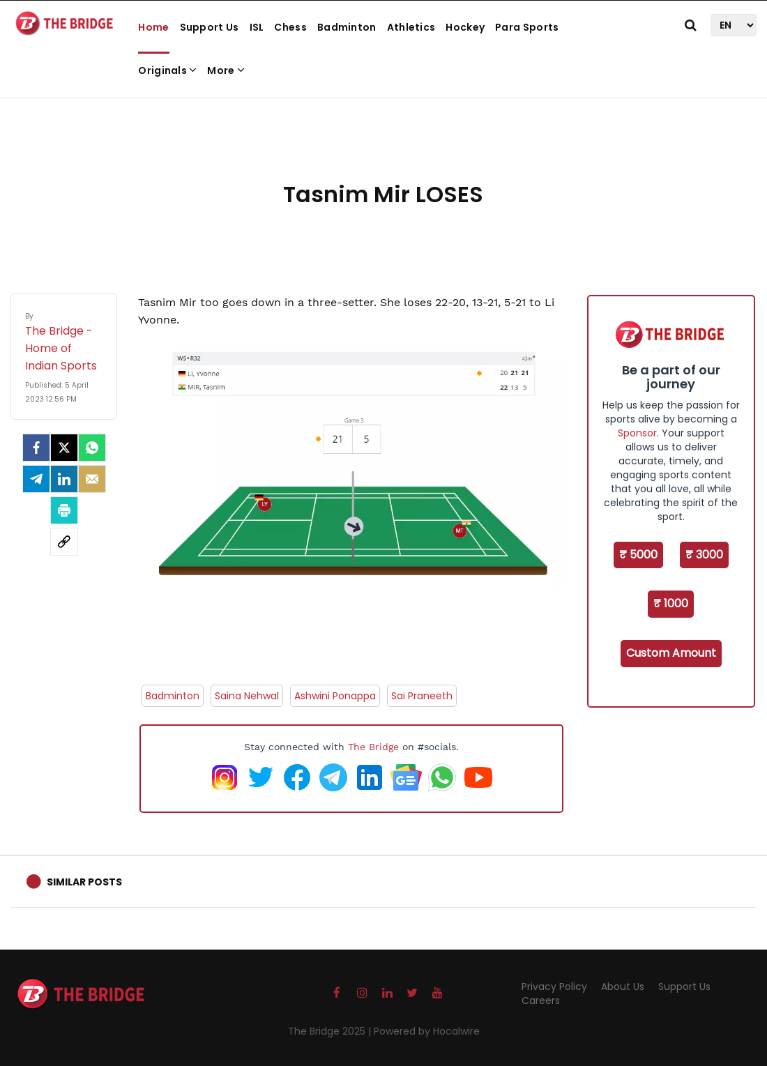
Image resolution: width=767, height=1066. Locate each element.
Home (153, 27)
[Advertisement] (383, 132)
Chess (290, 27)
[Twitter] (64, 448)
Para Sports (527, 27)
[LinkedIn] (64, 479)
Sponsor (637, 433)
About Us (622, 986)
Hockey (465, 27)
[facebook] (36, 448)
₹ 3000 (704, 555)
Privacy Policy (554, 986)
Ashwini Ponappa (335, 696)
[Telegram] (36, 479)
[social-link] (64, 542)
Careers (541, 1000)
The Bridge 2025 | (331, 1031)
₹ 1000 (670, 603)
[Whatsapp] (92, 448)
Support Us (209, 27)
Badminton (347, 27)
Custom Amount (671, 653)
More (226, 70)
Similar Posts (84, 882)
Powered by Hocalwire (427, 1031)
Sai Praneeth (422, 696)
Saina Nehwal (247, 696)
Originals (167, 70)
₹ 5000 (638, 555)
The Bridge (373, 746)
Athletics (411, 27)
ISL (257, 27)
